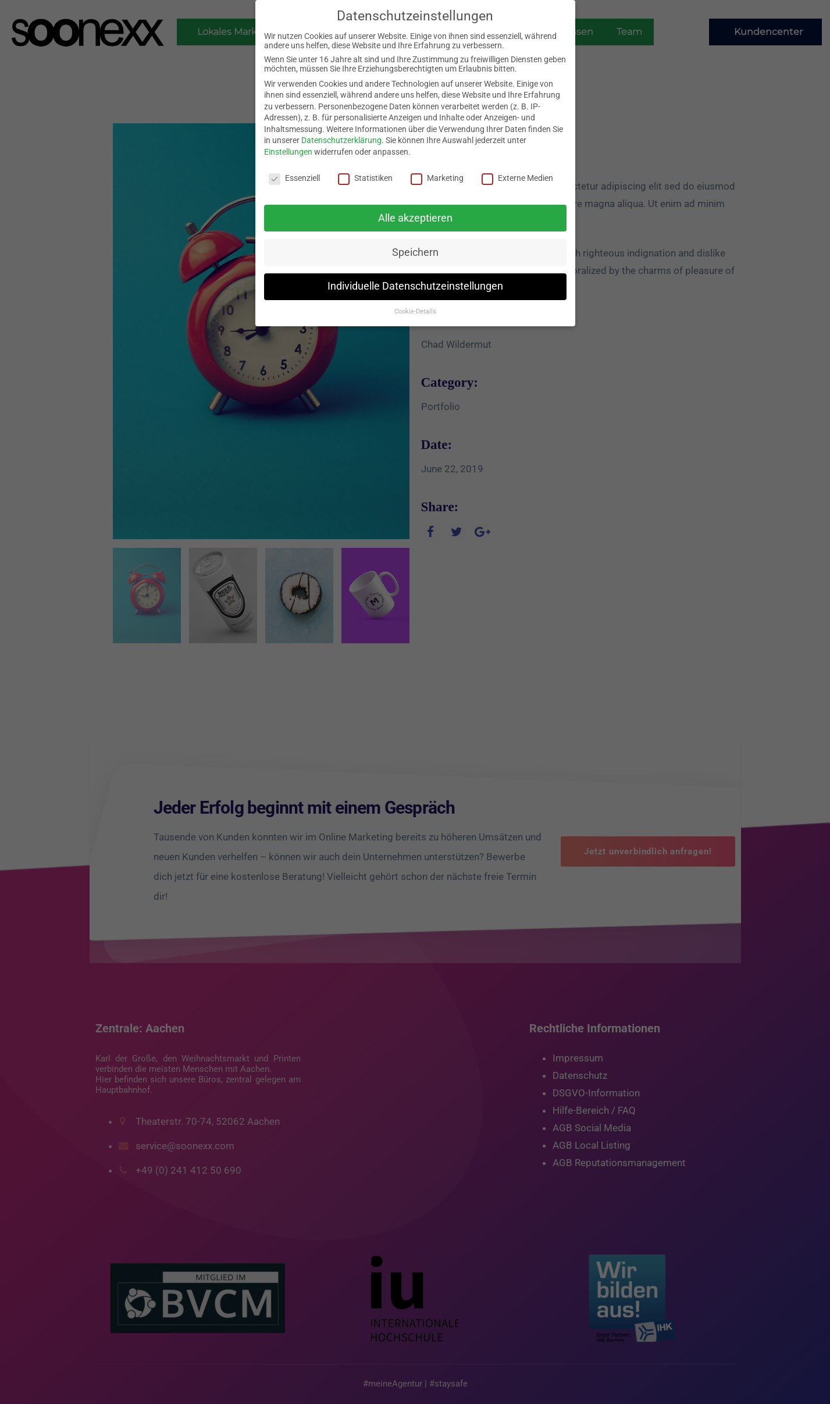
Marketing (437, 178)
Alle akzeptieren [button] (415, 218)
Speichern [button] (415, 252)
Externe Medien (517, 178)
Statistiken (365, 178)
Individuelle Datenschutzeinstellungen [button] (415, 286)
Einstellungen (288, 151)
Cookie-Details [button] (415, 311)
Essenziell (294, 178)
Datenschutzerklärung (341, 140)
